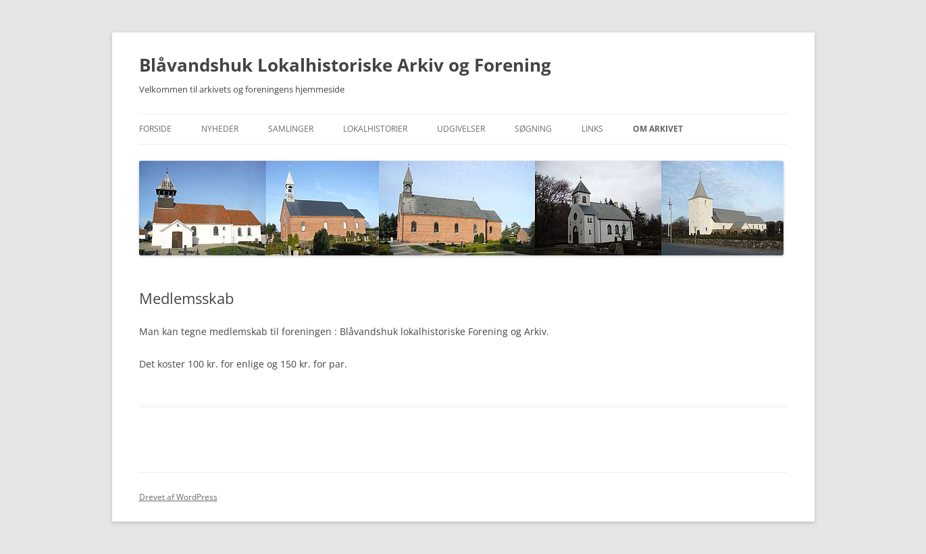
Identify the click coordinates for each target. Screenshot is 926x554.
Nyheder (219, 128)
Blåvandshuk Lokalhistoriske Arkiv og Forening (345, 65)
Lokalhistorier (375, 128)
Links (592, 128)
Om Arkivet (658, 128)
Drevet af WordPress (178, 497)
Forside (155, 128)
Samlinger (290, 128)
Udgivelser (461, 128)
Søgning (533, 128)
